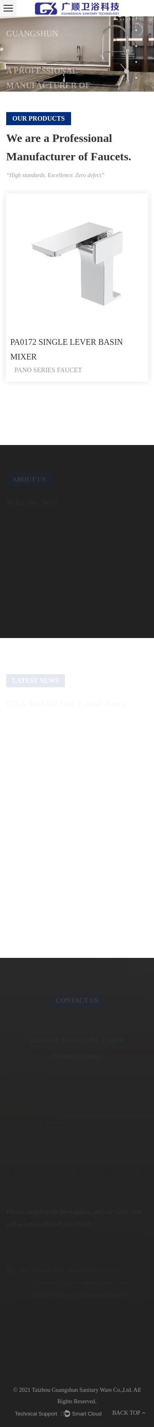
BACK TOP (128, 1413)
